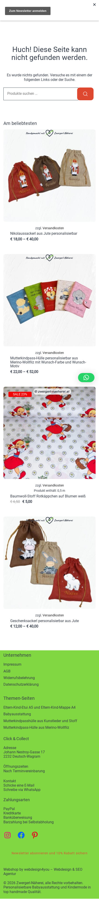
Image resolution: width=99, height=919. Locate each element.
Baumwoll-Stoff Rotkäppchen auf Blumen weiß (48, 496)
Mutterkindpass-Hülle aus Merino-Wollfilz (36, 727)
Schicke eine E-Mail (18, 785)
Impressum (12, 664)
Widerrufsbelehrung (19, 678)
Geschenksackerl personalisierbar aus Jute (44, 621)
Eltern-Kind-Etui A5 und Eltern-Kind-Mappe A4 (39, 707)
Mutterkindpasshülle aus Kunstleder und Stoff (40, 721)
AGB (6, 671)
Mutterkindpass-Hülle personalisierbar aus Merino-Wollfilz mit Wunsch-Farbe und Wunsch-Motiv (48, 362)
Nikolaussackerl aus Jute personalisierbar (43, 233)
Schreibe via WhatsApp (22, 790)
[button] (86, 377)
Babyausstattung (17, 714)
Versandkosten (53, 228)
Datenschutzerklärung (21, 684)
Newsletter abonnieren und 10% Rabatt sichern (50, 853)
